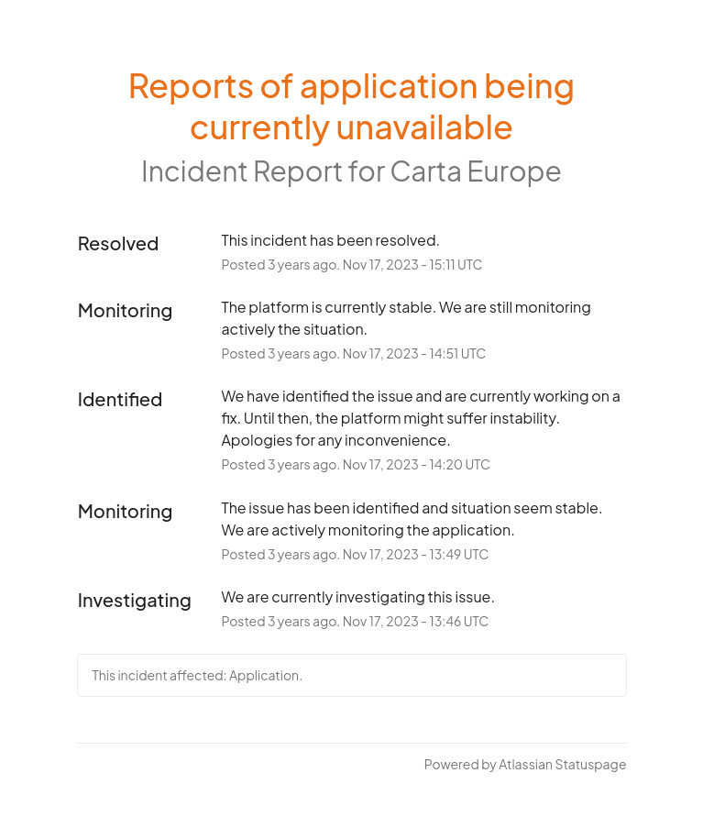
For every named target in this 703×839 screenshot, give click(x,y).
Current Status (128, 764)
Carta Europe (476, 170)
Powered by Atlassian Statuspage (525, 764)
